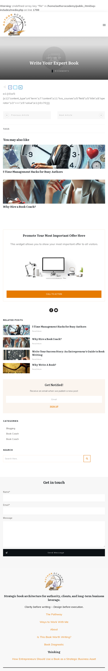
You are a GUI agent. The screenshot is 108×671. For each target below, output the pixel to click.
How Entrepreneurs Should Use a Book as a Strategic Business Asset (54, 659)
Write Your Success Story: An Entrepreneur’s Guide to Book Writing (68, 353)
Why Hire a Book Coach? (54, 195)
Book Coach (12, 433)
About (54, 629)
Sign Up (54, 406)
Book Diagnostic (54, 644)
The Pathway (54, 614)
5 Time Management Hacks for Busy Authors (54, 160)
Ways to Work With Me (54, 622)
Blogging (10, 428)
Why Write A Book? (44, 364)
